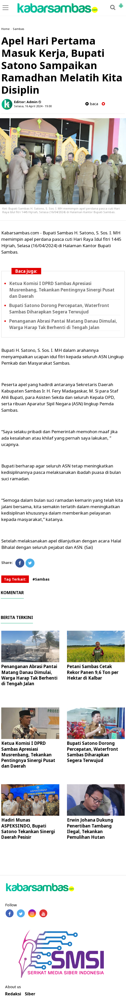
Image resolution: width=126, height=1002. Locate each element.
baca (91, 104)
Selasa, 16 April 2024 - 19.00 (33, 106)
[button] (120, 3)
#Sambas (41, 579)
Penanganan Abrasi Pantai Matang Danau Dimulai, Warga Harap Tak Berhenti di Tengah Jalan (29, 674)
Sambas (18, 29)
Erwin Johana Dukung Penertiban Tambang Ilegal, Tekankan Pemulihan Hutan (90, 828)
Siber (30, 994)
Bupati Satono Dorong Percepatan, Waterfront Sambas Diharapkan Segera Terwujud (92, 751)
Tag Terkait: (15, 579)
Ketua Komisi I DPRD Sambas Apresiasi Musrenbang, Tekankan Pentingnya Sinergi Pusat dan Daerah (61, 289)
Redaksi (13, 994)
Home (5, 29)
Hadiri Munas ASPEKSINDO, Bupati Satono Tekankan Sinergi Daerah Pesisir (28, 828)
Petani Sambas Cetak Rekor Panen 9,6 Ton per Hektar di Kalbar (92, 672)
